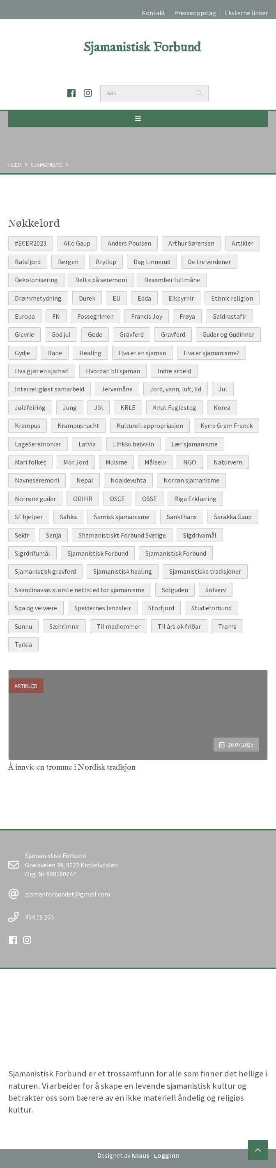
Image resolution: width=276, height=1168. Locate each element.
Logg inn (166, 1155)
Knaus (140, 1155)
